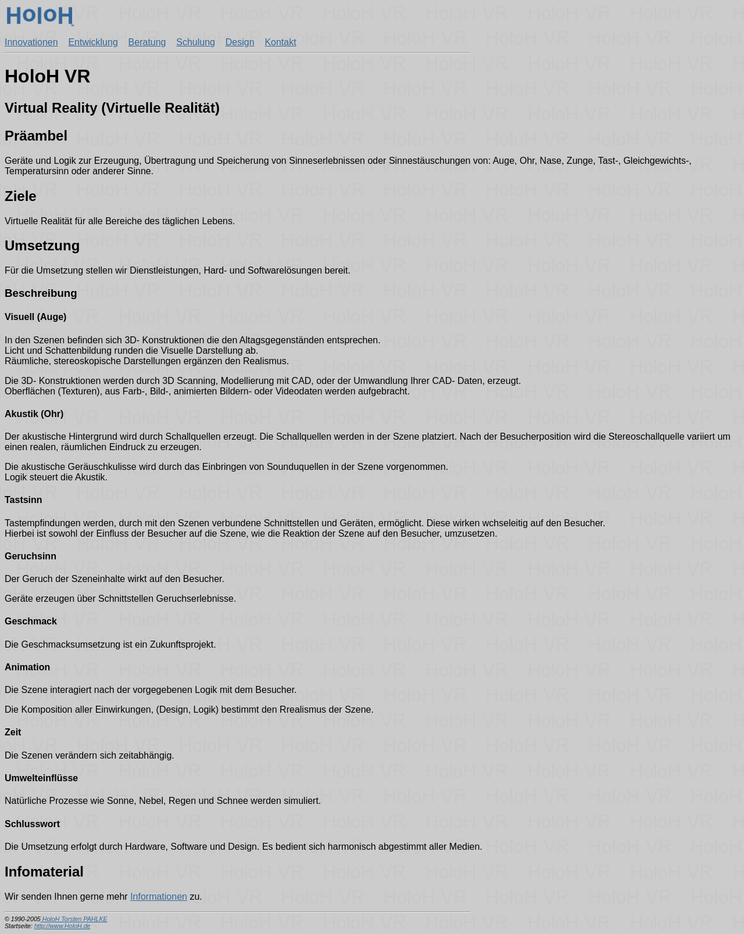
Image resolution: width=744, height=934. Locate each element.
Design (240, 42)
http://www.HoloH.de (62, 925)
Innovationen (31, 42)
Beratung (147, 42)
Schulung (195, 42)
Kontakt (280, 42)
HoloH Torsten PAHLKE (74, 918)
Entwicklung (92, 42)
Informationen (158, 896)
